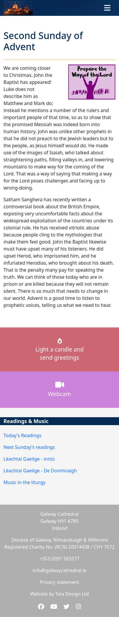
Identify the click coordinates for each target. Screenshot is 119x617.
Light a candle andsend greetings (59, 350)
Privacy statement (59, 582)
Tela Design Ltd (72, 594)
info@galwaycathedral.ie (59, 570)
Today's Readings (22, 435)
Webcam (59, 389)
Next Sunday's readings (29, 447)
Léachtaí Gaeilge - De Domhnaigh (40, 470)
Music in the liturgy (24, 482)
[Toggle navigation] (107, 8)
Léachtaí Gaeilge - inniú (29, 459)
